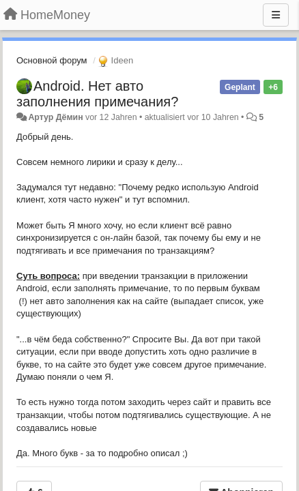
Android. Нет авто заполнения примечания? (97, 93)
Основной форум (51, 60)
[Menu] (276, 15)
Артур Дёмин (55, 117)
